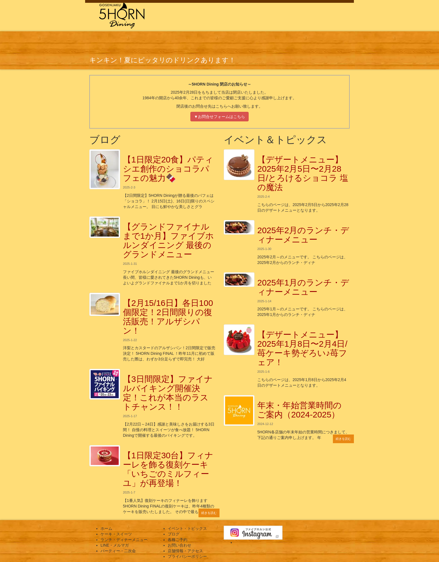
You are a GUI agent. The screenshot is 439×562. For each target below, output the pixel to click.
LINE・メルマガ (115, 545)
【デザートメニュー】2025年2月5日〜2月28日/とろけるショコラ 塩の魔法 (302, 173)
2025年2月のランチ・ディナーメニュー (303, 235)
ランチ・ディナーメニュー (124, 539)
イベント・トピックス (187, 528)
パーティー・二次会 (118, 551)
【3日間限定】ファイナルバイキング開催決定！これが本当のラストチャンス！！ (168, 392)
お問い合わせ (179, 545)
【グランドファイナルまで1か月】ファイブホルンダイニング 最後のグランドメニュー (168, 240)
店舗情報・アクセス (185, 551)
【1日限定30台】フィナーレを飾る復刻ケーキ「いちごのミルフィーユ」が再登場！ (168, 469)
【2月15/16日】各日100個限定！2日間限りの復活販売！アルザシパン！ (168, 316)
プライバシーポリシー (187, 556)
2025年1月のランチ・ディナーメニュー (303, 287)
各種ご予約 (177, 539)
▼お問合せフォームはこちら (219, 116)
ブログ (173, 534)
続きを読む (209, 512)
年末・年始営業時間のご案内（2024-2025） (299, 410)
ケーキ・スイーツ (116, 534)
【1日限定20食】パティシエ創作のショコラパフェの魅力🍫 (168, 169)
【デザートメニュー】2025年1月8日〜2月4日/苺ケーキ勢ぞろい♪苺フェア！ (302, 348)
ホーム (106, 528)
